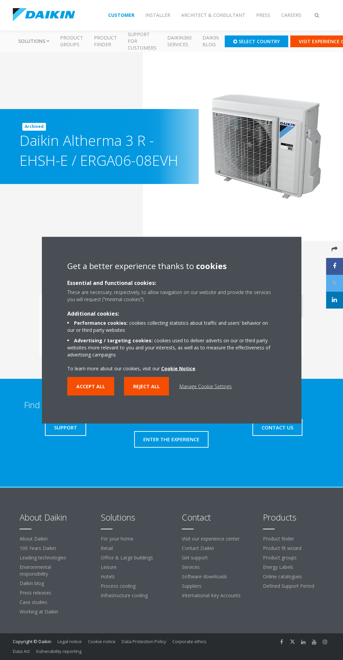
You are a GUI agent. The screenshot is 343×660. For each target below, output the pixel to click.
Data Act (21, 651)
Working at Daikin (39, 611)
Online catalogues (282, 576)
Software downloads (204, 576)
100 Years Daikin (38, 548)
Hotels (108, 576)
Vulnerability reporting (58, 651)
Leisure (109, 567)
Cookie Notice (178, 368)
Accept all (90, 386)
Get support (195, 557)
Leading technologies (43, 557)
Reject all (146, 386)
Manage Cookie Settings (205, 386)
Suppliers (191, 586)
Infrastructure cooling (124, 595)
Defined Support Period (289, 586)
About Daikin (34, 538)
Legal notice (69, 641)
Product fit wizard (282, 548)
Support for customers (142, 41)
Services (191, 567)
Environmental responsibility (35, 570)
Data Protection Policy (144, 641)
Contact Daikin (198, 548)
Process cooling (118, 586)
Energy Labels (278, 567)
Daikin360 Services (179, 41)
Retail (107, 548)
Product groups (71, 41)
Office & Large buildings (127, 557)
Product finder (105, 41)
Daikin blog (210, 41)
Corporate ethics (189, 641)
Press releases (35, 592)
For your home (117, 538)
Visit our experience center (211, 538)
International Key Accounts (211, 595)
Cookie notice (102, 641)
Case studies (33, 602)
